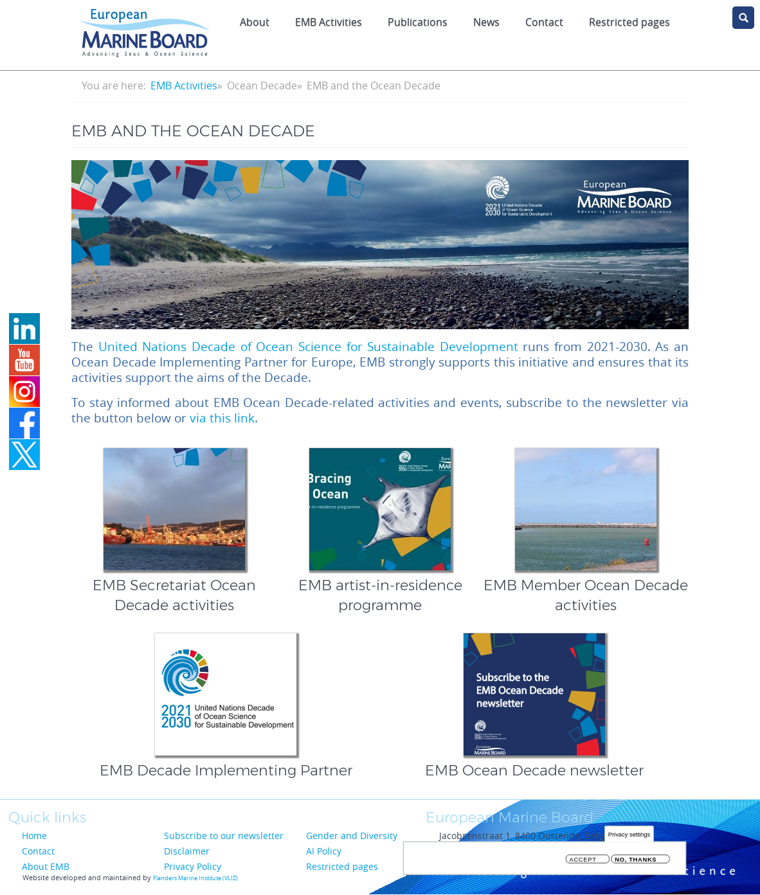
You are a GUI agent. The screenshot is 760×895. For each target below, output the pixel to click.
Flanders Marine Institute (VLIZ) (195, 878)
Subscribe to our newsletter (224, 835)
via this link (222, 418)
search (743, 17)
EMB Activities (328, 22)
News (486, 22)
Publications (418, 22)
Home (34, 835)
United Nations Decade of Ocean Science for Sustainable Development (308, 346)
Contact (544, 22)
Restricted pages (342, 866)
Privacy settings (629, 835)
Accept (583, 860)
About (254, 22)
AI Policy (323, 851)
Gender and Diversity (351, 835)
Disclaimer (187, 851)
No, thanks (635, 860)
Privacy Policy (192, 866)
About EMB (45, 866)
